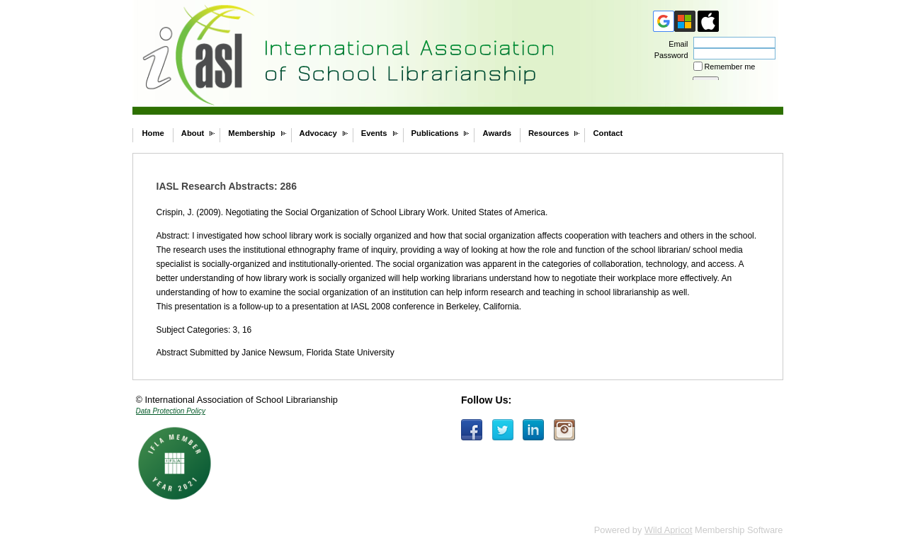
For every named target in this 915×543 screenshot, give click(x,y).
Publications (435, 133)
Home (153, 133)
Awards (496, 133)
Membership (251, 133)
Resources (548, 133)
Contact (608, 133)
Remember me (730, 66)
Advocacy (318, 133)
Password (668, 55)
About (193, 133)
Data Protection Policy (170, 411)
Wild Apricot (668, 530)
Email (676, 44)
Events (374, 133)
